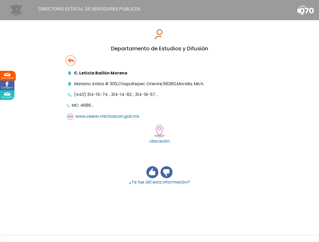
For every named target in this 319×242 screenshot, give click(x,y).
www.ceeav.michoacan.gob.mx (107, 117)
